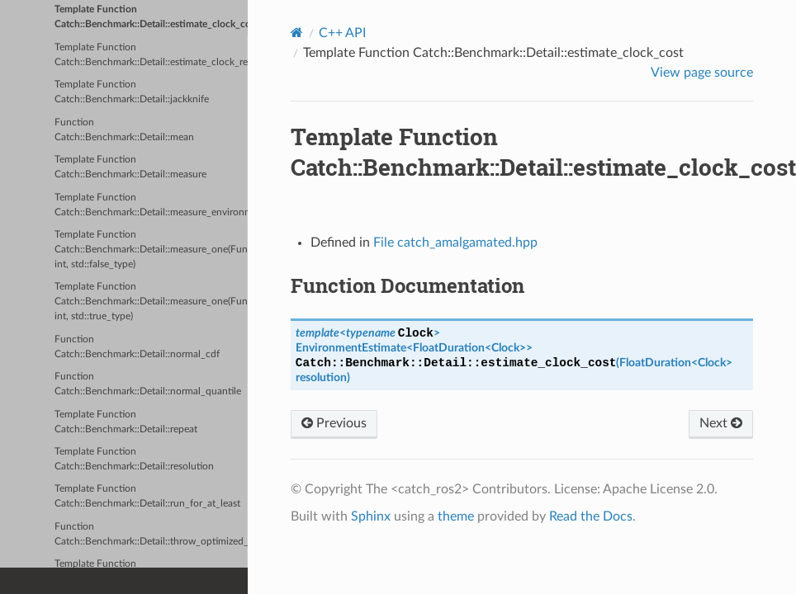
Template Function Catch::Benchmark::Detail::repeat (125, 422)
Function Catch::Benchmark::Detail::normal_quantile (147, 384)
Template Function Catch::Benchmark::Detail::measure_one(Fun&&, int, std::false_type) (151, 249)
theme (456, 516)
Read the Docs (591, 516)
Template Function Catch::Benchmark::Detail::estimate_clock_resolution (151, 55)
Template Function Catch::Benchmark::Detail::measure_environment (151, 205)
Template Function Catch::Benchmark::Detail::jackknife (131, 92)
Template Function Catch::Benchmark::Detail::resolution (134, 459)
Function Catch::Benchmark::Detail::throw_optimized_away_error (151, 534)
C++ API (342, 33)
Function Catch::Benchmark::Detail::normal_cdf (137, 347)
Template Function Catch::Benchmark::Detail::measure (130, 167)
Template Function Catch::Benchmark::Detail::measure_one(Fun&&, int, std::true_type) (151, 301)
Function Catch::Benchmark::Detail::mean (124, 130)
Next (720, 423)
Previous (334, 423)
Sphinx (371, 516)
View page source (702, 72)
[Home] (297, 33)
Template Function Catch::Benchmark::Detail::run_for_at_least (147, 496)
